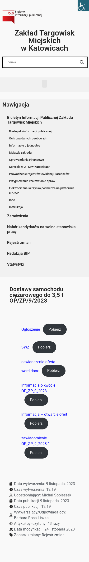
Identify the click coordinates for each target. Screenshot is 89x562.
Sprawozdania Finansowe (26, 159)
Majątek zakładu (20, 152)
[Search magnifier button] (82, 62)
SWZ (25, 347)
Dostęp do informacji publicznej (30, 131)
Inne (12, 200)
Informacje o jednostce (24, 145)
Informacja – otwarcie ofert (44, 414)
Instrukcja (16, 207)
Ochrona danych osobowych (28, 138)
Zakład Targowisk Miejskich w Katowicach (44, 40)
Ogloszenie (30, 329)
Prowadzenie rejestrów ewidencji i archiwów (39, 174)
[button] (44, 84)
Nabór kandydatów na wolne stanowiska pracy (41, 229)
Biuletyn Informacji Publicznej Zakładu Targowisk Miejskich (40, 120)
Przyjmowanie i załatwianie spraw (32, 181)
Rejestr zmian (19, 242)
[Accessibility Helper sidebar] (83, 5)
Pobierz (54, 329)
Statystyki (15, 264)
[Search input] (42, 62)
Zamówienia (17, 216)
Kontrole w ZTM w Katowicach (29, 167)
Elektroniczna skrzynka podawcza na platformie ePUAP (41, 190)
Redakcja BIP (18, 253)
